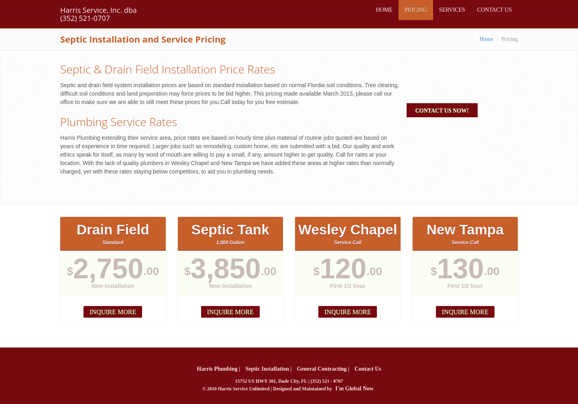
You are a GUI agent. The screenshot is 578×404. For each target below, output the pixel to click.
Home (486, 39)
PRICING (416, 10)
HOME (384, 10)
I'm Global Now (354, 389)
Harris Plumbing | (218, 369)
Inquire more (113, 311)
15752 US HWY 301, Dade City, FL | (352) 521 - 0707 (289, 381)
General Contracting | (323, 369)
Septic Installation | (268, 369)
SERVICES (452, 10)
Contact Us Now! (442, 111)
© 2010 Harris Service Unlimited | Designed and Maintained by (288, 389)
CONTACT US (494, 10)
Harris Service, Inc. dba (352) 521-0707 (98, 14)
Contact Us (367, 369)
